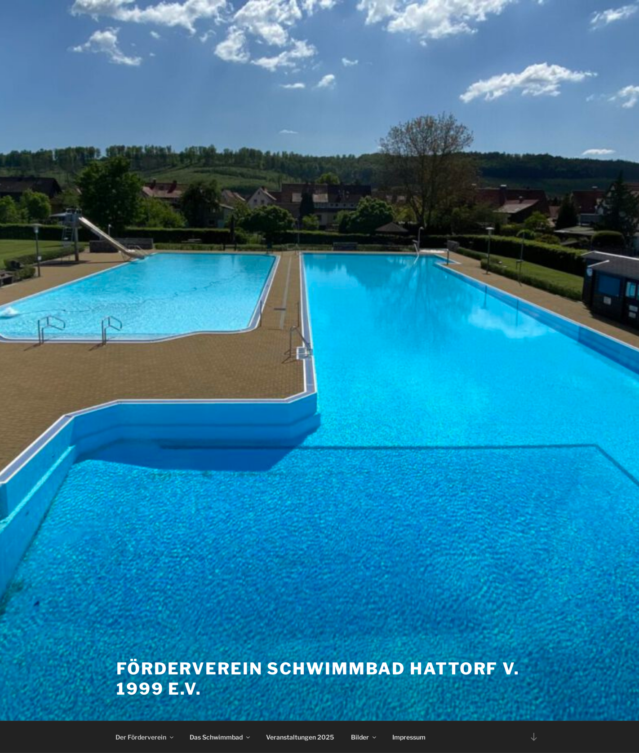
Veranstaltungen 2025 (300, 737)
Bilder (364, 737)
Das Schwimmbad (220, 737)
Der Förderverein (145, 737)
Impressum (409, 737)
